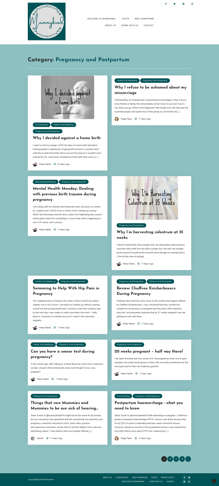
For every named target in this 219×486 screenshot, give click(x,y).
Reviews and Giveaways (160, 281)
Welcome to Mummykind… (102, 18)
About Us (110, 25)
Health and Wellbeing (63, 124)
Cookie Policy (122, 477)
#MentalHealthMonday (45, 182)
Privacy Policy (167, 477)
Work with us (129, 25)
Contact (149, 25)
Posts (125, 18)
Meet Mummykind (144, 18)
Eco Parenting (41, 124)
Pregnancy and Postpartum (47, 131)
